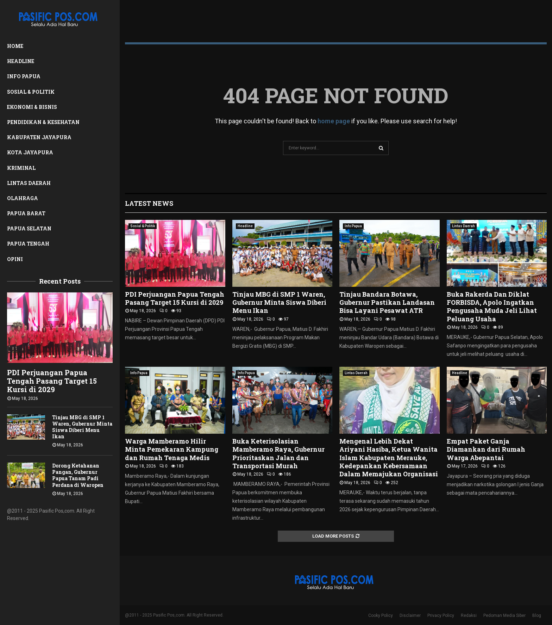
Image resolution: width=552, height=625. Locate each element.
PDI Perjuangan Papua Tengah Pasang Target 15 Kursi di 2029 (52, 381)
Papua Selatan (29, 228)
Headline (20, 61)
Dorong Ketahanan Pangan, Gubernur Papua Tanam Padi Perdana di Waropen (78, 475)
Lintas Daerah (29, 183)
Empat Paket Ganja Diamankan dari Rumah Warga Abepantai (486, 449)
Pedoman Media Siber (504, 615)
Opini (15, 259)
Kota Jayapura (30, 152)
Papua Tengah (28, 243)
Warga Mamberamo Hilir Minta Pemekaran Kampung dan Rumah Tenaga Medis (171, 449)
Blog (536, 615)
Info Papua (23, 76)
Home (15, 46)
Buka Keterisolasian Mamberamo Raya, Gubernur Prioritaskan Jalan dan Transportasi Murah (278, 453)
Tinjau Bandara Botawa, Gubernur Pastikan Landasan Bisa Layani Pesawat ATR (387, 302)
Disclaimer (410, 615)
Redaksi (469, 615)
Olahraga (22, 198)
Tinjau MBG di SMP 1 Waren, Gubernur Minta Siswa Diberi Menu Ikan (82, 427)
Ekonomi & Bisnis (32, 107)
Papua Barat (26, 213)
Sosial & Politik (31, 91)
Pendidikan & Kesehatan (43, 122)
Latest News (149, 203)
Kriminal (21, 168)
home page (334, 121)
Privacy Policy (440, 615)
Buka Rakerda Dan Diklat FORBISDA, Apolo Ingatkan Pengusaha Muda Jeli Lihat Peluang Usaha (492, 306)
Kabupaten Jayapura (39, 137)
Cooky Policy (380, 615)
